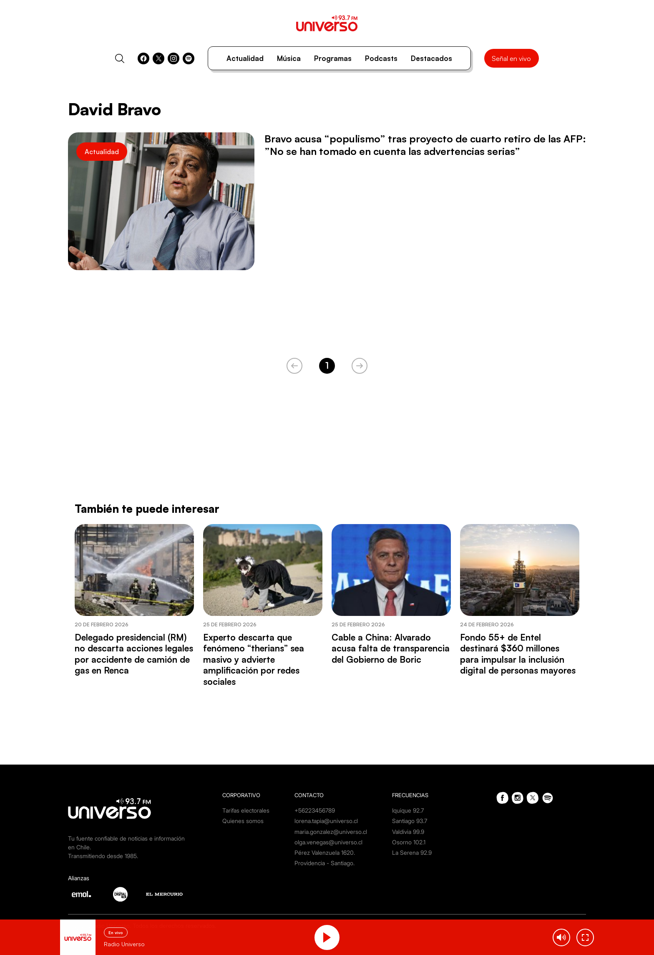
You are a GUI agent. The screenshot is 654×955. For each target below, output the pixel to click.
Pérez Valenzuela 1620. (324, 852)
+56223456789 (314, 810)
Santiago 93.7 (409, 820)
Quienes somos (243, 820)
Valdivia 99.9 (408, 831)
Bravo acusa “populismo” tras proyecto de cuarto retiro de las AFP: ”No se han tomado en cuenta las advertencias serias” (425, 144)
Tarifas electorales (245, 810)
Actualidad (245, 58)
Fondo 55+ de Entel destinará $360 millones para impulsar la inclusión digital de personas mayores (518, 654)
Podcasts (381, 58)
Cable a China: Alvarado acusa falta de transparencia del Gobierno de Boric (391, 648)
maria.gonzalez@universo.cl (330, 831)
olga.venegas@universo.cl (328, 842)
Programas (333, 58)
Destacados (431, 58)
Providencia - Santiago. (324, 862)
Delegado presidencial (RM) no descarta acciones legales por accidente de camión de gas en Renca (134, 654)
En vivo (115, 932)
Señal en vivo (511, 58)
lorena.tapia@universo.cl (326, 820)
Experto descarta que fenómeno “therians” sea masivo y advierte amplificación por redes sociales (253, 659)
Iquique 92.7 (408, 810)
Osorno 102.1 (408, 842)
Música (289, 58)
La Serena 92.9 (412, 852)
